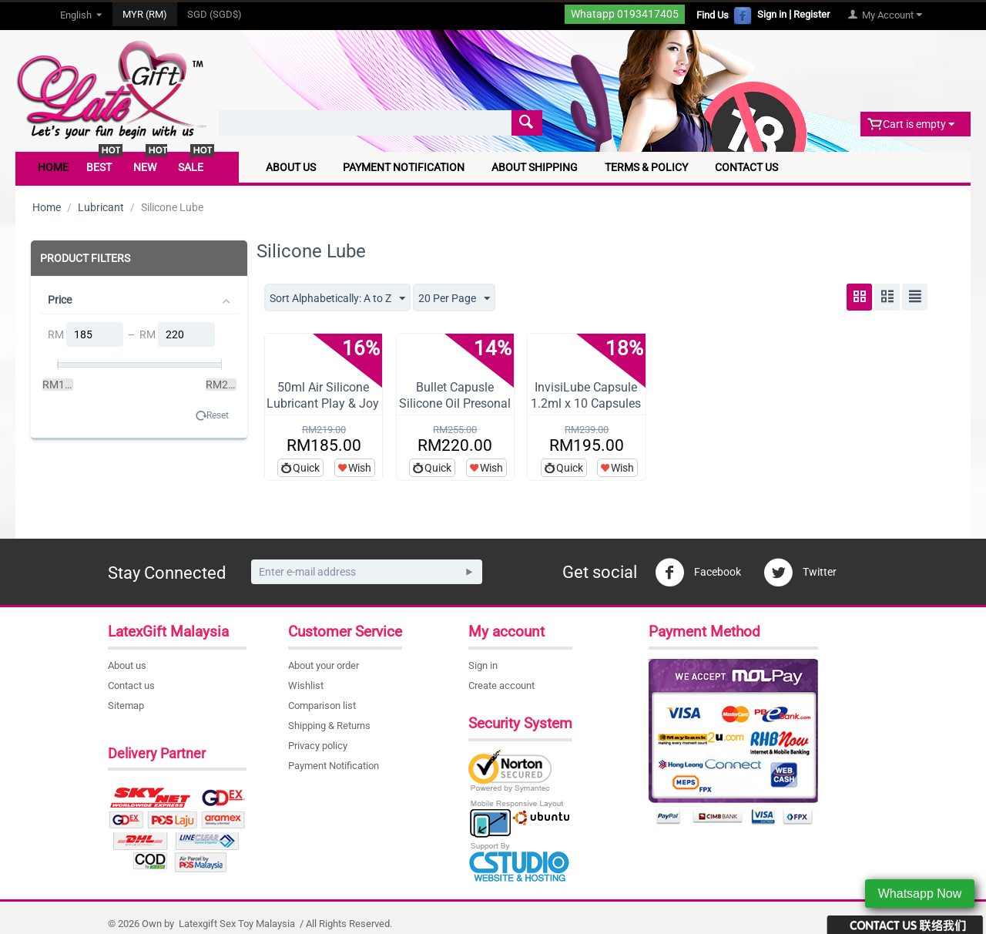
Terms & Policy (646, 167)
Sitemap (126, 705)
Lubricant (101, 207)
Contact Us (746, 167)
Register (811, 14)
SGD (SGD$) (214, 14)
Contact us (131, 685)
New (144, 167)
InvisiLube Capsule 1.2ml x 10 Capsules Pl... (586, 403)
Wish (359, 468)
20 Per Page (454, 299)
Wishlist (306, 685)
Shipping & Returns (329, 725)
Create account (501, 685)
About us (127, 665)
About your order (323, 665)
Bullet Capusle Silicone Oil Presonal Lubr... (455, 403)
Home (53, 167)
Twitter (800, 572)
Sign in (771, 14)
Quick (306, 468)
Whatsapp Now (920, 893)
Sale (190, 167)
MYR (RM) (144, 14)
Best (99, 167)
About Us (291, 167)
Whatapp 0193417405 (625, 14)
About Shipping (534, 167)
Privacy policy (317, 745)
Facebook (698, 572)
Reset (217, 415)
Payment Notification (403, 167)
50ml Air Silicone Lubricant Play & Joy (323, 395)
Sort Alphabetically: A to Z (337, 299)
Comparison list (322, 705)
